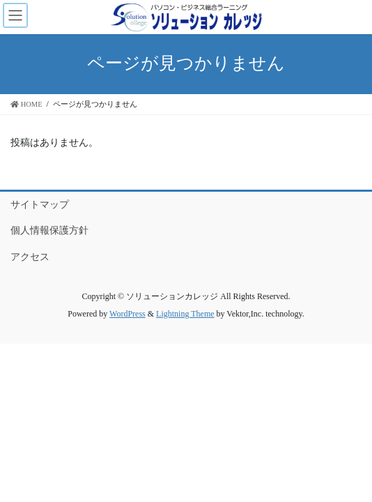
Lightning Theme (185, 314)
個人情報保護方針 (49, 230)
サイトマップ (39, 204)
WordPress (127, 314)
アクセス (29, 257)
